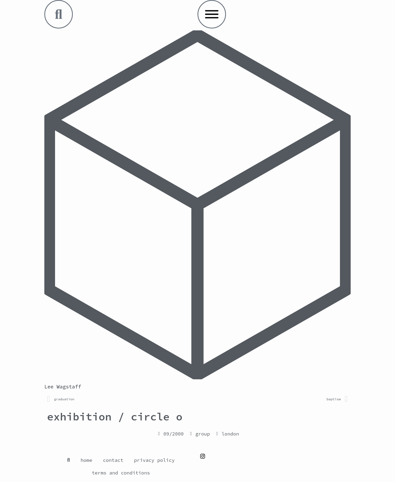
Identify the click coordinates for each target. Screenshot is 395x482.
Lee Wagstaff (62, 386)
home (86, 460)
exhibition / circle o (114, 416)
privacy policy (154, 460)
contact (113, 460)
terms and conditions (121, 473)
